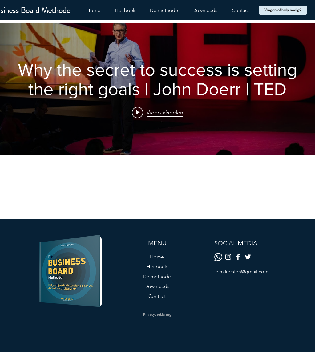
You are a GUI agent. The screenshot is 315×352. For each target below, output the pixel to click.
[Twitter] (248, 257)
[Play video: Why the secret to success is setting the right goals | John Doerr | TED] (157, 112)
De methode (157, 276)
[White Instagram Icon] (228, 257)
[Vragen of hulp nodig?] (283, 10)
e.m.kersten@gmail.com (242, 271)
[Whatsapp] (218, 257)
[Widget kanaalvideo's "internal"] (157, 89)
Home (157, 257)
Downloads (156, 286)
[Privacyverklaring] (157, 314)
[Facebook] (238, 257)
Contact (157, 296)
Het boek (157, 267)
